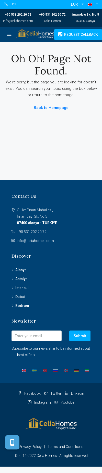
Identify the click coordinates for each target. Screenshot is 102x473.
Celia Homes (52, 21)
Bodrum (22, 306)
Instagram (39, 402)
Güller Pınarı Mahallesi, (53, 217)
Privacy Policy (30, 447)
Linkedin (74, 393)
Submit (80, 336)
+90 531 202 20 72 (18, 14)
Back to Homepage (51, 107)
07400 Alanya (85, 21)
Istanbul (22, 288)
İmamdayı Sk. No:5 (85, 14)
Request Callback (78, 34)
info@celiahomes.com (18, 21)
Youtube (64, 402)
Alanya (21, 270)
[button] (92, 4)
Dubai (20, 297)
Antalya (21, 279)
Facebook (29, 393)
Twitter (52, 393)
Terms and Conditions (65, 447)
